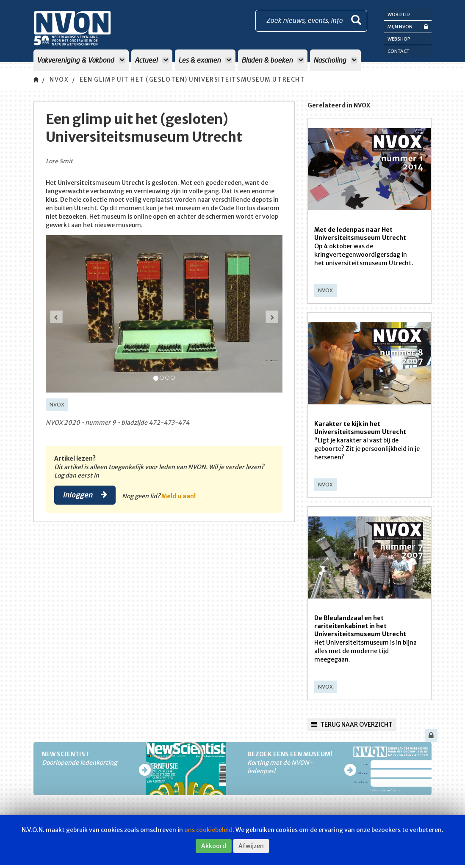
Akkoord (213, 846)
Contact (399, 51)
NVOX (59, 80)
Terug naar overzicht (352, 724)
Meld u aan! (180, 496)
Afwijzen (251, 846)
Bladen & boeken (272, 60)
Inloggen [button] (86, 495)
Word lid (399, 14)
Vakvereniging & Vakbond (81, 60)
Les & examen (205, 60)
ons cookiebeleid (208, 830)
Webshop (399, 39)
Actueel (152, 60)
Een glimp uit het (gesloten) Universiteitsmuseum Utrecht (199, 80)
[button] (56, 316)
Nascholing (335, 60)
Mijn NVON (408, 26)
